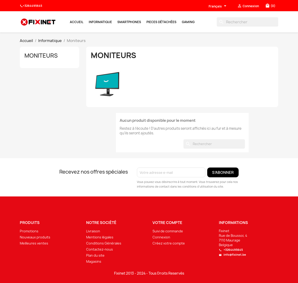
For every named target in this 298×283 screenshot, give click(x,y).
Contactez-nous (99, 249)
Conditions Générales (103, 243)
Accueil (76, 22)
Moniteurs (41, 55)
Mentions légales (99, 237)
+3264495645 (31, 6)
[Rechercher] (247, 22)
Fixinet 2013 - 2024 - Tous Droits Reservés (149, 273)
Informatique (100, 22)
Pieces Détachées (161, 22)
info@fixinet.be (232, 255)
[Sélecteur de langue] (218, 6)
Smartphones (129, 22)
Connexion (161, 237)
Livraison (93, 231)
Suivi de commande (167, 231)
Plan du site (95, 255)
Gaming (188, 22)
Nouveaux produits (35, 237)
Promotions (29, 231)
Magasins (93, 261)
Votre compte (167, 222)
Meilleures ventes (34, 243)
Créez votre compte (168, 243)
